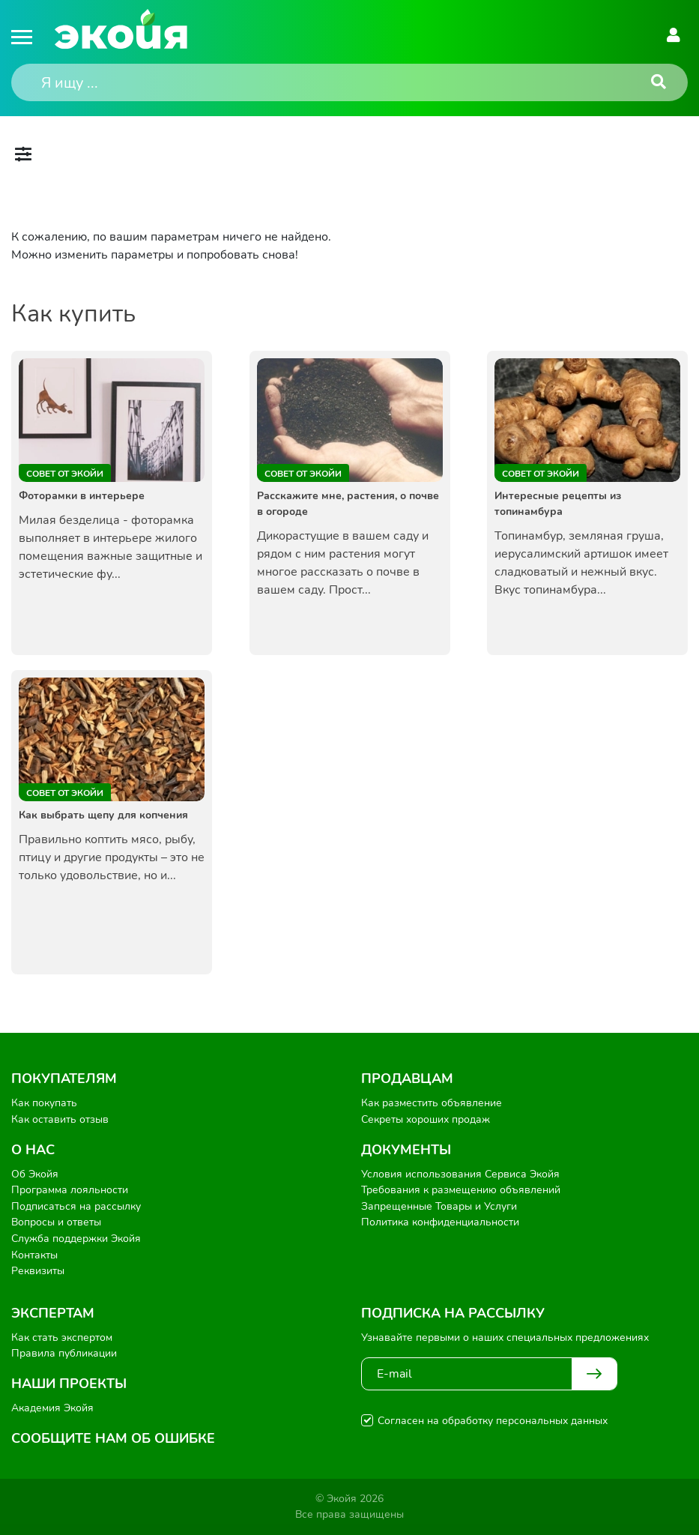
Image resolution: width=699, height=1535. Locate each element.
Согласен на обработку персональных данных (493, 1421)
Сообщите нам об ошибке (113, 1438)
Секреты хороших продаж (425, 1119)
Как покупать (44, 1103)
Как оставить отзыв (60, 1119)
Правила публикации (64, 1353)
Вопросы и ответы (56, 1222)
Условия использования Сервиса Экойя (460, 1174)
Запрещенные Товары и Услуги (439, 1206)
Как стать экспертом (61, 1337)
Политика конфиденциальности (440, 1222)
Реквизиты (37, 1271)
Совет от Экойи (64, 474)
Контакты (34, 1255)
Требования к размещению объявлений (460, 1190)
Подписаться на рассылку (76, 1206)
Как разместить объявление (431, 1103)
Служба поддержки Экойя (76, 1238)
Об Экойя (34, 1174)
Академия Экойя (52, 1408)
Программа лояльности (69, 1190)
